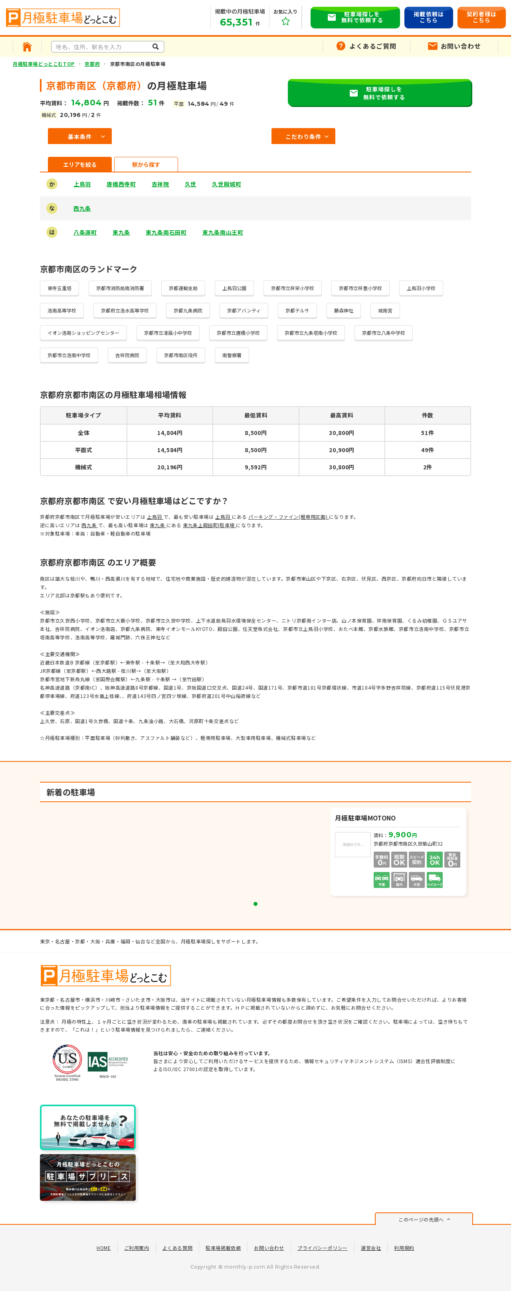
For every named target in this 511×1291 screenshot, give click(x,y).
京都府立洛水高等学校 (125, 310)
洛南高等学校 (62, 310)
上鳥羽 (82, 184)
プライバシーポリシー (322, 1247)
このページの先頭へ (421, 1219)
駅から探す (146, 164)
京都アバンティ (244, 310)
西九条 (82, 208)
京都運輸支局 (183, 288)
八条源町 (85, 232)
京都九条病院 (188, 310)
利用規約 (404, 1247)
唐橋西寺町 (121, 184)
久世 (190, 184)
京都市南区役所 (181, 355)
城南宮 (385, 310)
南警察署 (232, 355)
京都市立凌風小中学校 (168, 332)
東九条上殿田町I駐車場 (209, 525)
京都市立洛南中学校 (69, 355)
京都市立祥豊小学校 (360, 288)
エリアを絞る (80, 164)
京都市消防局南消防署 (120, 288)
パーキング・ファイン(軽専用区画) (288, 516)
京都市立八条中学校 (383, 332)
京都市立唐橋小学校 (238, 332)
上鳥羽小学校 (421, 288)
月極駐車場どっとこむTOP (44, 63)
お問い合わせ (269, 1247)
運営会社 (371, 1247)
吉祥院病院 (127, 355)
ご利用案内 (136, 1247)
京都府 (92, 63)
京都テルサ (297, 310)
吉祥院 (160, 184)
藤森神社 (343, 310)
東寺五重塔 (59, 288)
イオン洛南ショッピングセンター (83, 332)
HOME (104, 1247)
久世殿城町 (227, 184)
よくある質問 (177, 1247)
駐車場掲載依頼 (223, 1247)
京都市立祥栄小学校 (292, 288)
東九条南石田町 (166, 232)
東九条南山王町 (223, 232)
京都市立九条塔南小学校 (311, 332)
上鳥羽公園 (234, 288)
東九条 (121, 232)
